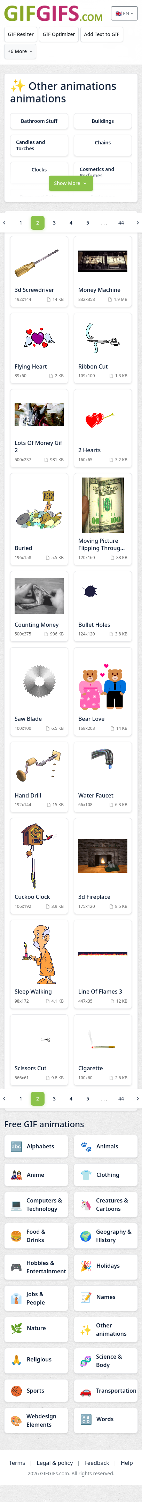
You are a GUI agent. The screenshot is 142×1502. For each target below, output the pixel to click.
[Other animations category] (105, 1329)
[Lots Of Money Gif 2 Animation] (39, 428)
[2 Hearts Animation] (103, 428)
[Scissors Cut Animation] (39, 1050)
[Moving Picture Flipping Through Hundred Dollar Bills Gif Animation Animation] (103, 519)
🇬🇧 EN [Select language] (122, 13)
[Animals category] (105, 1146)
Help (127, 1463)
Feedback (97, 1463)
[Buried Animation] (39, 519)
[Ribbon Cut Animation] (103, 348)
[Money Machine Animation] (103, 271)
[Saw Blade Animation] (39, 691)
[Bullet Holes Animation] (103, 606)
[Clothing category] (105, 1175)
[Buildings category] (103, 121)
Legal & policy (55, 1463)
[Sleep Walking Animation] (39, 964)
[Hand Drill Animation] (39, 777)
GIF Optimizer (59, 34)
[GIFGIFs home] (53, 13)
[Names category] (105, 1297)
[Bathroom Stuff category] (39, 121)
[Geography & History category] (105, 1235)
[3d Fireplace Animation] (103, 866)
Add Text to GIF (101, 34)
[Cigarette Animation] (103, 1050)
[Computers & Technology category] (36, 1204)
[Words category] (105, 1419)
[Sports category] (36, 1390)
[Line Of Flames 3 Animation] (103, 964)
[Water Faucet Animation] (103, 777)
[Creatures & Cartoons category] (105, 1204)
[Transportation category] (105, 1390)
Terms (17, 1463)
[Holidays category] (105, 1266)
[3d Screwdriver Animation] (39, 271)
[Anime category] (36, 1175)
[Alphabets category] (36, 1146)
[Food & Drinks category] (36, 1235)
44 (121, 222)
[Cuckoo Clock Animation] (39, 866)
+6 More (17, 51)
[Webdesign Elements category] (36, 1420)
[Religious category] (36, 1359)
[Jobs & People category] (36, 1298)
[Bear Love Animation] (103, 691)
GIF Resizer (21, 34)
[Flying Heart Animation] (39, 348)
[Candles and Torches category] (39, 145)
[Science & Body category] (105, 1360)
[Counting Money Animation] (39, 606)
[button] (71, 182)
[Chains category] (103, 142)
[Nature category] (36, 1328)
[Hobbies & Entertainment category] (36, 1267)
